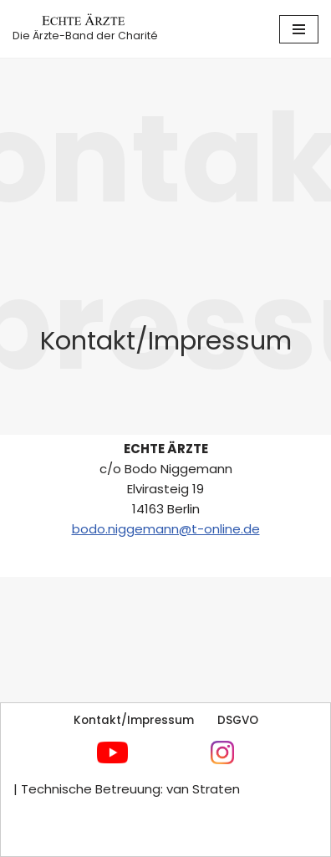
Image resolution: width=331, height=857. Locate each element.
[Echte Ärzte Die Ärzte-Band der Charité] (85, 29)
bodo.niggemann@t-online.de (166, 529)
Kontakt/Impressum (134, 720)
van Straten (201, 789)
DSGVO (237, 720)
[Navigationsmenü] (298, 29)
